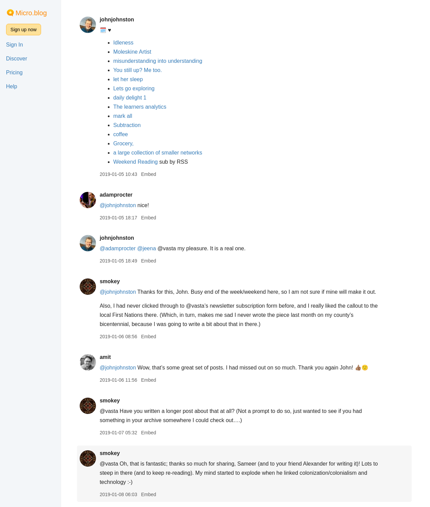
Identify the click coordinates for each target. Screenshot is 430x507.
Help (11, 86)
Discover (16, 58)
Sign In (14, 45)
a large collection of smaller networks (158, 153)
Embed (149, 174)
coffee (121, 134)
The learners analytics (141, 107)
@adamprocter (119, 248)
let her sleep (129, 79)
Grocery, (124, 143)
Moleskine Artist (133, 52)
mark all (123, 116)
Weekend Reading (137, 162)
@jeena (147, 248)
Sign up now (24, 29)
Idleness (124, 43)
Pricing (14, 72)
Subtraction (128, 125)
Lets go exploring (135, 88)
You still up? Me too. (138, 70)
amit (106, 357)
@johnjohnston (119, 205)
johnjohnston (118, 19)
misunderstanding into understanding (158, 61)
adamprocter (117, 195)
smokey (111, 281)
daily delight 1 (131, 98)
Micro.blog (31, 13)
